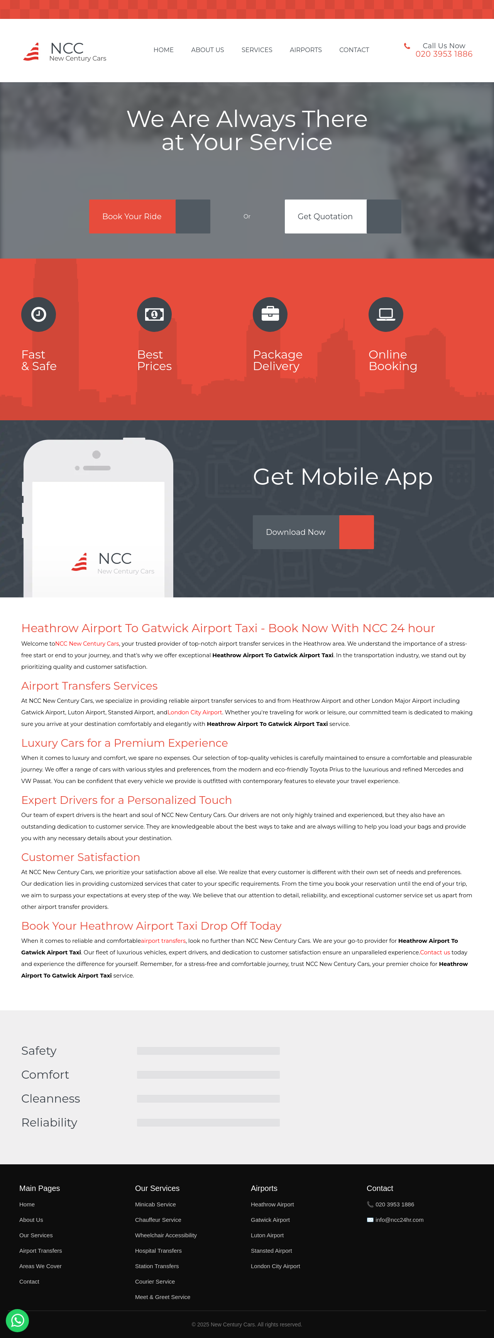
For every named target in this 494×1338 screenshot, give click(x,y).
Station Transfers (157, 1266)
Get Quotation (325, 216)
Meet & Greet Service (162, 1297)
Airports (306, 50)
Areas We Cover (40, 1266)
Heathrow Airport (272, 1204)
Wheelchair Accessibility (166, 1235)
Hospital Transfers (158, 1250)
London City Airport (194, 712)
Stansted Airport (271, 1250)
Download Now (295, 532)
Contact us (435, 952)
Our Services (36, 1235)
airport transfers (163, 940)
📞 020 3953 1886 (390, 1204)
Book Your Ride (132, 216)
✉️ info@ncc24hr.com (395, 1219)
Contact (354, 50)
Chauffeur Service (158, 1219)
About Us (207, 50)
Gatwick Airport (270, 1219)
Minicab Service (155, 1204)
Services (257, 50)
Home (164, 50)
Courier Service (155, 1281)
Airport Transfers (40, 1250)
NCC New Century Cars (87, 643)
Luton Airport (267, 1235)
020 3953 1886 (444, 54)
